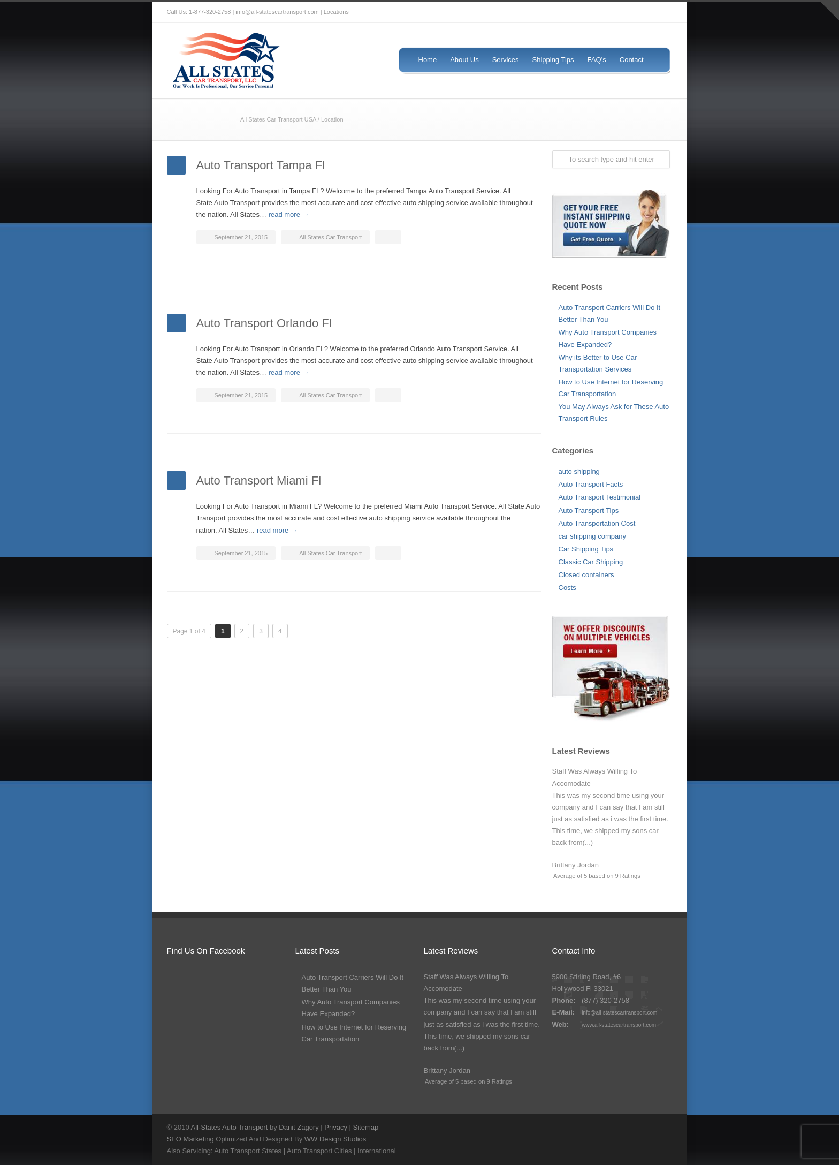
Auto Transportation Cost (597, 523)
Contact (632, 60)
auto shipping (579, 471)
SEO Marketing (190, 1139)
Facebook (616, 12)
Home (427, 60)
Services (505, 60)
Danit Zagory (298, 1127)
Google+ (638, 12)
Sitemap (366, 1127)
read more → (289, 214)
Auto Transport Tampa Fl (260, 165)
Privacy (335, 1127)
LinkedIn (659, 12)
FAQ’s (597, 60)
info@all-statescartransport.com (619, 1013)
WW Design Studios (335, 1139)
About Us (464, 60)
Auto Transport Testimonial (600, 497)
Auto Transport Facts (591, 484)
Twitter (595, 12)
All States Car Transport (330, 237)
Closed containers (586, 575)
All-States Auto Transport (229, 1127)
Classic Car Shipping (591, 562)
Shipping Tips (553, 60)
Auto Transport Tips (589, 510)
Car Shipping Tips (586, 549)
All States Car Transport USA (278, 119)
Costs (567, 588)
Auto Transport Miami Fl (259, 480)
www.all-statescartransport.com (619, 1025)
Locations (336, 12)
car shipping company (592, 536)
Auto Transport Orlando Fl (264, 323)
